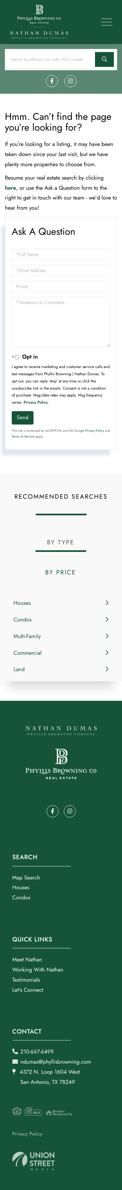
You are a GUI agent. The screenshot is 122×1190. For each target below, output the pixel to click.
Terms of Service (23, 436)
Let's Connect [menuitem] (27, 990)
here (10, 188)
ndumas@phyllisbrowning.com (51, 1062)
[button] (104, 59)
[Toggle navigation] (106, 22)
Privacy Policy (36, 402)
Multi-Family (27, 636)
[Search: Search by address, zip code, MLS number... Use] (61, 60)
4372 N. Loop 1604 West (46, 1077)
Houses (22, 603)
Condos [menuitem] (21, 898)
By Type (60, 542)
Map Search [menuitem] (26, 878)
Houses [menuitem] (21, 888)
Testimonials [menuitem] (26, 980)
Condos (23, 620)
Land (19, 669)
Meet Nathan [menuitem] (27, 960)
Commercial (28, 653)
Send (22, 417)
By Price (60, 572)
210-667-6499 (33, 1052)
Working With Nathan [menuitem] (37, 970)
